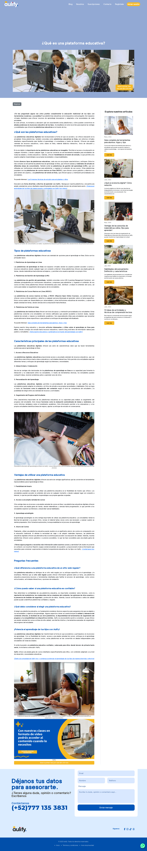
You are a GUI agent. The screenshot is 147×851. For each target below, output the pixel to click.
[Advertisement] (73, 22)
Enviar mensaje (106, 807)
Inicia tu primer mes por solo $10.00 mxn (124, 87)
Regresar (17, 104)
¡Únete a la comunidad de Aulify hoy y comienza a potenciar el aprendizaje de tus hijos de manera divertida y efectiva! (54, 659)
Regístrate (119, 4)
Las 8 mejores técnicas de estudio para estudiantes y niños (48, 179)
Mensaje (82, 786)
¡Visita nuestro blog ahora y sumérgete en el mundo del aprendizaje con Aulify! (56, 332)
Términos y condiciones (70, 845)
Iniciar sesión (133, 4)
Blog (70, 4)
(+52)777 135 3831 (40, 807)
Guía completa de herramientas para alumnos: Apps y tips (47, 323)
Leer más (109, 155)
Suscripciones (94, 4)
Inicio (58, 845)
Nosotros (80, 4)
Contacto (107, 4)
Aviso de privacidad (87, 845)
